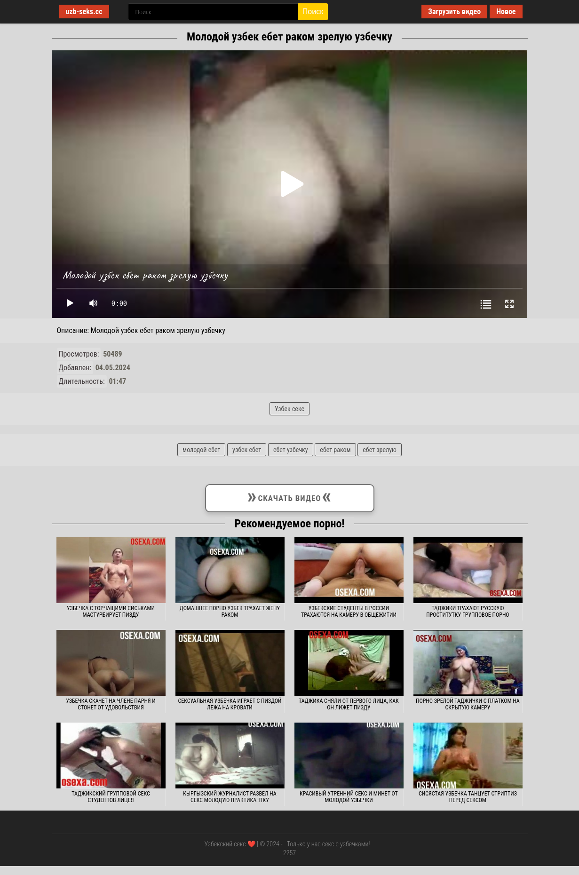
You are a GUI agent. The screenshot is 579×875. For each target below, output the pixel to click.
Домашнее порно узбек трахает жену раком (230, 611)
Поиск (312, 12)
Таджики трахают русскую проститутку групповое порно (467, 611)
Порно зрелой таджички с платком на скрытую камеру (468, 704)
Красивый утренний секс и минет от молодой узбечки (349, 796)
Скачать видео (289, 496)
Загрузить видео (454, 11)
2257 (289, 853)
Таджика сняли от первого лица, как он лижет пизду (349, 704)
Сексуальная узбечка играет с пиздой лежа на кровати (229, 704)
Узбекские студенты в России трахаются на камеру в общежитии (349, 611)
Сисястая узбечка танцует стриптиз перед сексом (468, 796)
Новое (506, 11)
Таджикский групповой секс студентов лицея (110, 796)
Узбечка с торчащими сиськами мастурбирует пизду (111, 611)
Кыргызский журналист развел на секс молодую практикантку (229, 796)
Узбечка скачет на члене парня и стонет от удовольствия (111, 704)
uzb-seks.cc (84, 11)
